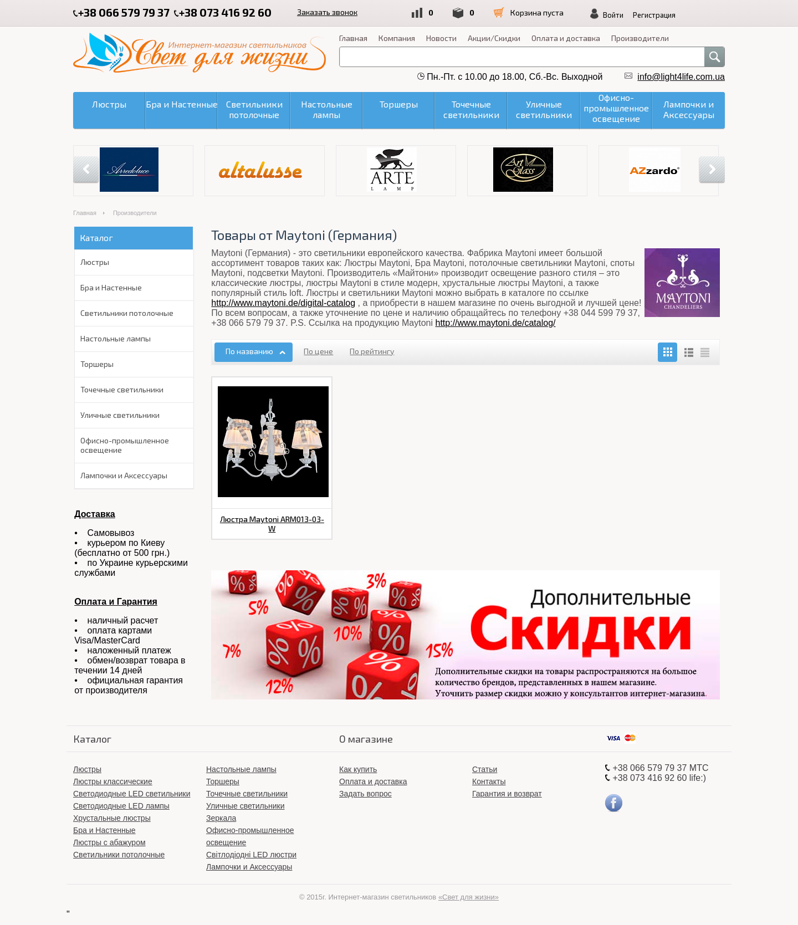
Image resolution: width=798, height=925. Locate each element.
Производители (640, 38)
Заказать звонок (327, 12)
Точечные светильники (121, 389)
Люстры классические (112, 781)
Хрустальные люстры (112, 818)
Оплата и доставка (565, 38)
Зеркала (221, 818)
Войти (613, 15)
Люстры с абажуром (109, 842)
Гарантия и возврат (507, 793)
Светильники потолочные (126, 313)
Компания (396, 38)
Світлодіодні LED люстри (251, 854)
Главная (353, 38)
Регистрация (654, 15)
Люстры (94, 262)
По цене (318, 351)
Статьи (484, 769)
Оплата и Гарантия (115, 601)
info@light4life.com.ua (681, 76)
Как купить (358, 769)
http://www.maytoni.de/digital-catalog (283, 303)
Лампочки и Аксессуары (123, 475)
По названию (249, 351)
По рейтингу (372, 351)
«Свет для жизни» (468, 897)
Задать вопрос (365, 793)
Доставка (94, 514)
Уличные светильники (120, 415)
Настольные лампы (115, 338)
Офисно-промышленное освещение (124, 445)
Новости (441, 38)
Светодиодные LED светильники (131, 793)
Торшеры (97, 364)
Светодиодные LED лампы (121, 805)
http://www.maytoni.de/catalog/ (496, 323)
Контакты (488, 781)
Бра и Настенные (111, 287)
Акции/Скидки (494, 38)
